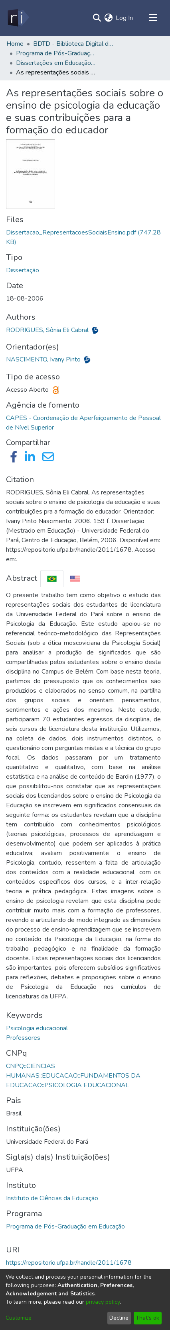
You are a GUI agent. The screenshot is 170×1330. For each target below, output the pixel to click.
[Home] (18, 18)
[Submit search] (97, 18)
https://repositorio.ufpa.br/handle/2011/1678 (69, 1262)
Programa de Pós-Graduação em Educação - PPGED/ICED (56, 53)
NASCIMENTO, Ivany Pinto (44, 359)
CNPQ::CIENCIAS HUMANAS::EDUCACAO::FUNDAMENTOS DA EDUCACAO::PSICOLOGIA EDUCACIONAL (73, 1076)
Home (15, 43)
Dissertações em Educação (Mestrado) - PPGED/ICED (56, 63)
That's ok (147, 1318)
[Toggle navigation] (153, 17)
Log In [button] (125, 18)
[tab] (51, 578)
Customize (19, 1318)
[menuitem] (108, 18)
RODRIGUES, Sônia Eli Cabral (48, 330)
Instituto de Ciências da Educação (52, 1198)
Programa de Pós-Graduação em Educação (65, 1226)
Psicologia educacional (37, 1028)
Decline (118, 1318)
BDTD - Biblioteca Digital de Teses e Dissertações (73, 43)
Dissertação (22, 270)
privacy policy (103, 1302)
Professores (23, 1037)
